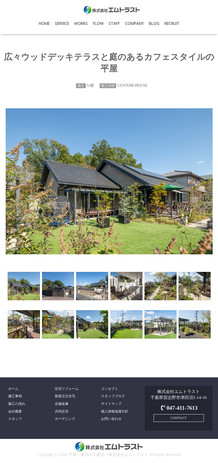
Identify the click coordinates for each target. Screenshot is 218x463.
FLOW (98, 23)
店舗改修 (61, 404)
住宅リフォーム (67, 389)
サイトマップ (111, 404)
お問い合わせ (111, 419)
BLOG (154, 23)
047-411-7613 (179, 408)
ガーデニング (65, 419)
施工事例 (15, 396)
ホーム (13, 389)
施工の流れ (16, 404)
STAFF (114, 23)
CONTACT (178, 418)
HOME (44, 23)
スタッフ (15, 419)
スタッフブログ (113, 396)
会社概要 (15, 411)
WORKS (81, 23)
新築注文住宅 (65, 396)
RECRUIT (171, 23)
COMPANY (134, 23)
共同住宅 (61, 411)
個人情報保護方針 (114, 411)
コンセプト (109, 389)
